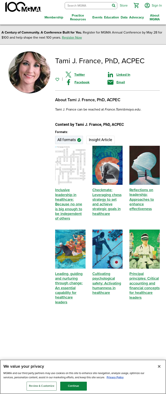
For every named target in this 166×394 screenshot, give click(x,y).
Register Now (72, 37)
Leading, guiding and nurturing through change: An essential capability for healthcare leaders (69, 287)
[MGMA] (22, 7)
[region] (83, 377)
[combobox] (87, 5)
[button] (135, 5)
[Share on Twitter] (86, 74)
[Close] (159, 366)
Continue (73, 386)
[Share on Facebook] (86, 81)
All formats (66, 139)
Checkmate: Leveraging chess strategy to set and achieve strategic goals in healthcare (107, 201)
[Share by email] (128, 81)
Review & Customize (41, 386)
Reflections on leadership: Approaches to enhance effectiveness (141, 198)
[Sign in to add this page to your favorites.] (57, 78)
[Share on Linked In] (128, 74)
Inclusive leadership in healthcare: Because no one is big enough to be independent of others (69, 203)
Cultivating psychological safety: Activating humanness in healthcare (107, 282)
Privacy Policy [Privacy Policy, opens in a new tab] (115, 377)
